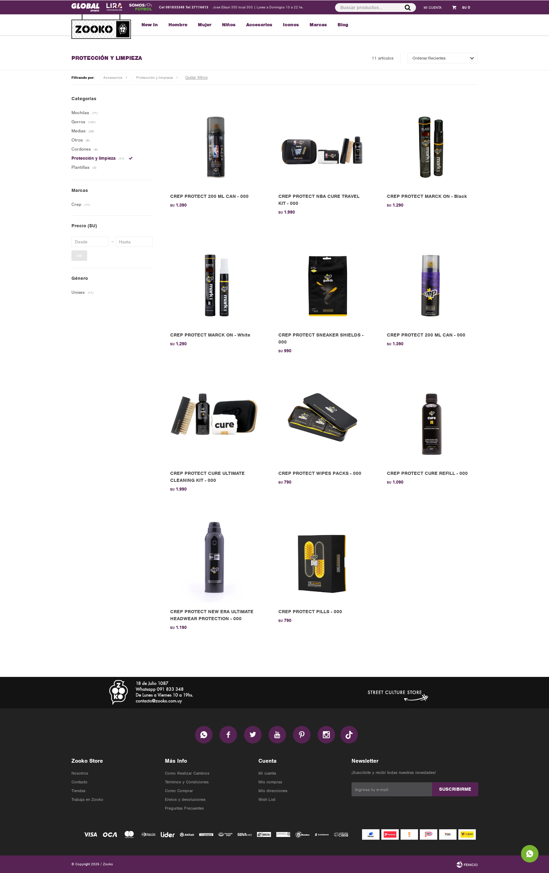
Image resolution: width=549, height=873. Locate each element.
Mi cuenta (267, 773)
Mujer (204, 25)
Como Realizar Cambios (187, 773)
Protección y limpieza (154, 77)
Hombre (177, 25)
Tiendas (78, 791)
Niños (229, 25)
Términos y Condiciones (187, 782)
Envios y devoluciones (185, 799)
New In (149, 25)
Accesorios (259, 25)
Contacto (79, 782)
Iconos (291, 25)
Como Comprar (179, 791)
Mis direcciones (272, 791)
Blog (343, 25)
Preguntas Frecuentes (184, 808)
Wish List (266, 799)
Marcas (318, 25)
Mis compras (270, 782)
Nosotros (79, 773)
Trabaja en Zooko (87, 799)
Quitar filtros (196, 77)
